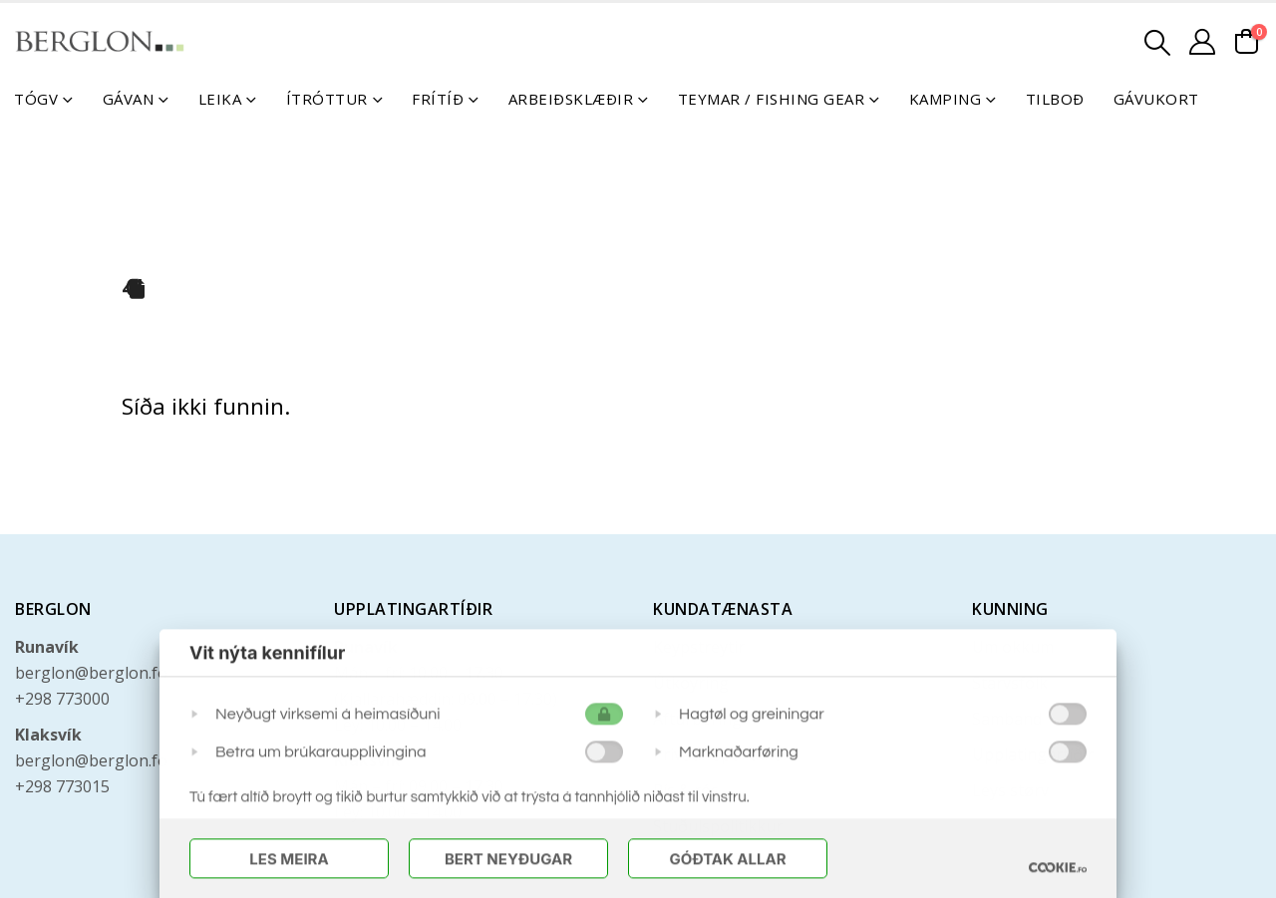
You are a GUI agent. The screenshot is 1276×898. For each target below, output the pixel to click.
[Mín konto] (1202, 41)
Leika (220, 99)
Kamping (945, 99)
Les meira (288, 860)
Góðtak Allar (727, 860)
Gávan (129, 99)
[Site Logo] (99, 41)
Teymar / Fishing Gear (771, 99)
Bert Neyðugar (508, 860)
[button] (1157, 42)
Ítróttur (327, 99)
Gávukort (1156, 99)
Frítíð (438, 99)
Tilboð (1055, 99)
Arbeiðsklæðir (571, 99)
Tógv (36, 99)
